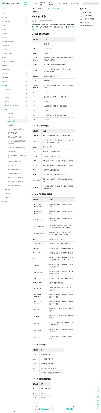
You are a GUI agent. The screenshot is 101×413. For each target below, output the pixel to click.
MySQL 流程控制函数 (86, 25)
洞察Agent (51, 3)
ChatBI (34, 3)
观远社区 (63, 3)
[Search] (90, 3)
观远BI (25, 3)
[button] (14, 18)
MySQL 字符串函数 (86, 16)
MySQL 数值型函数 (86, 13)
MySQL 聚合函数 (85, 22)
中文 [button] (73, 3)
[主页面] (33, 9)
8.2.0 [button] (4, 9)
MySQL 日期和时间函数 (87, 19)
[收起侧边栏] (15, 411)
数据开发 (42, 3)
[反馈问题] (98, 387)
